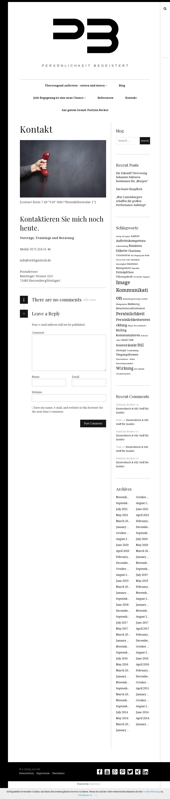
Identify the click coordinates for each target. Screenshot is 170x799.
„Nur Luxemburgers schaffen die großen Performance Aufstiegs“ (131, 201)
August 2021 (143, 503)
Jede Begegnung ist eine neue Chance (58, 97)
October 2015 (144, 682)
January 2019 (124, 592)
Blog (122, 85)
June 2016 (142, 658)
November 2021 (126, 497)
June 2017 (142, 622)
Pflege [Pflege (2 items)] (130, 326)
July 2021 (122, 509)
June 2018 (122, 604)
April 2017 (142, 628)
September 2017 (126, 616)
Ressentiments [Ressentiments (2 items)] (140, 326)
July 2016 (122, 658)
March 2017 (123, 634)
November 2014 (126, 700)
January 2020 (144, 557)
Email (75, 376)
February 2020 (125, 557)
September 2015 (126, 688)
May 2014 (122, 718)
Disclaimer (58, 773)
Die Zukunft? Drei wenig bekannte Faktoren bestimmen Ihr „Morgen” (132, 177)
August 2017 (143, 616)
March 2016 (123, 670)
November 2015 (126, 682)
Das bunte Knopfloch (129, 189)
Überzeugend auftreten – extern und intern (75, 85)
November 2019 (146, 562)
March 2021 (123, 521)
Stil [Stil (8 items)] (140, 345)
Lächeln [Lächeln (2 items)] (144, 299)
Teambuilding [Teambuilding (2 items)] (132, 351)
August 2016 (143, 652)
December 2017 (126, 610)
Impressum (43, 773)
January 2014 (144, 724)
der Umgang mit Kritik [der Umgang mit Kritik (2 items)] (140, 255)
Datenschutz (26, 773)
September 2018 (126, 598)
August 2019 (123, 574)
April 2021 (142, 515)
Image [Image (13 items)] (123, 282)
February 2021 (145, 521)
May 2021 (122, 515)
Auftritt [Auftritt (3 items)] (135, 236)
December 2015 (146, 676)
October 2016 (144, 646)
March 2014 (123, 724)
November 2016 (126, 646)
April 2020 (122, 551)
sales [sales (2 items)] (118, 340)
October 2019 (124, 568)
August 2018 (143, 598)
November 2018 (146, 592)
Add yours (89, 299)
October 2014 (144, 700)
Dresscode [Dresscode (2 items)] (121, 260)
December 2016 (146, 640)
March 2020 (143, 551)
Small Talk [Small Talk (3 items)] (127, 340)
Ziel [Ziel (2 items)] (135, 369)
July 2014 (122, 712)
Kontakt (131, 97)
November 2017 (146, 610)
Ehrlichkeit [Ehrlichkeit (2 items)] (135, 260)
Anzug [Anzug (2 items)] (118, 236)
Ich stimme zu (85, 795)
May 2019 (142, 580)
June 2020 (122, 545)
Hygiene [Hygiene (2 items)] (146, 277)
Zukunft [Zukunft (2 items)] (141, 369)
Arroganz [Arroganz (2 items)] (126, 236)
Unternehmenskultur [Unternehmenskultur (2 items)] (124, 363)
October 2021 (144, 497)
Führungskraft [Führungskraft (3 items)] (124, 276)
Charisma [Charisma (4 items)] (134, 250)
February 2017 (145, 634)
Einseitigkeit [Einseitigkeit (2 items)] (121, 264)
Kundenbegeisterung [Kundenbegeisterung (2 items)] (131, 299)
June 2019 (122, 580)
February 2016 (145, 670)
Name (36, 376)
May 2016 (122, 664)
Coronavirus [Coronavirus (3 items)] (123, 255)
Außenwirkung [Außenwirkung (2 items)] (122, 246)
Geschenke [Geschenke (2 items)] (137, 277)
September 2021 (126, 503)
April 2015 (142, 688)
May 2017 (122, 628)
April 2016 (142, 664)
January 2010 (124, 730)
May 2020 (142, 545)
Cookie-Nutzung (151, 791)
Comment (38, 332)
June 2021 (142, 509)
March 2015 (123, 694)
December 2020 (146, 527)
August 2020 (123, 539)
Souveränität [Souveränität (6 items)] (126, 345)
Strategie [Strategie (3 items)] (121, 350)
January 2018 (144, 604)
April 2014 (142, 718)
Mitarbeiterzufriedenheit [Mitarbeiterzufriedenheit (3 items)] (130, 308)
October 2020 (124, 533)
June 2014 (142, 712)
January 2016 (124, 676)
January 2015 (144, 694)
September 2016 (126, 652)
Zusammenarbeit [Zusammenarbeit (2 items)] (123, 374)
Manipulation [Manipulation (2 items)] (121, 304)
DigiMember (95, 784)
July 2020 (142, 539)
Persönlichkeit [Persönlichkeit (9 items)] (130, 313)
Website (37, 392)
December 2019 (126, 562)
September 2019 (146, 568)
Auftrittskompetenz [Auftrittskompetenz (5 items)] (131, 240)
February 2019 (145, 586)
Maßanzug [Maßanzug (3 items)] (134, 304)
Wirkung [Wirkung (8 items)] (124, 368)
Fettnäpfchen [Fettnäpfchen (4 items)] (125, 272)
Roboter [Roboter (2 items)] (144, 336)
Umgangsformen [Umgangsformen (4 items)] (127, 354)
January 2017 (124, 640)
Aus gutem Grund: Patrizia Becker (85, 110)
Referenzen (105, 97)
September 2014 (126, 706)
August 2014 (143, 706)
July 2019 (142, 574)
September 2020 (146, 533)
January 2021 (124, 527)
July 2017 (122, 622)
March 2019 (123, 586)
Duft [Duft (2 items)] (128, 260)
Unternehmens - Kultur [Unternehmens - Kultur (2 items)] (125, 359)
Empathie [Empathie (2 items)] (135, 268)
